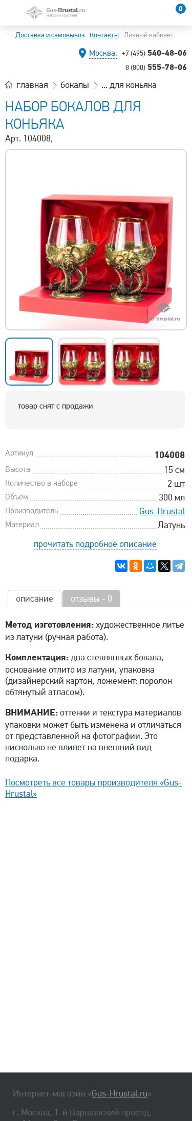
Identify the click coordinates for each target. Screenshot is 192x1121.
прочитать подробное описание (95, 544)
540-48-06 (154, 52)
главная (32, 84)
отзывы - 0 (91, 598)
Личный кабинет (149, 35)
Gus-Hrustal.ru (119, 1093)
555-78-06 (156, 67)
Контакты (104, 35)
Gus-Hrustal (162, 511)
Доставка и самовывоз (49, 35)
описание (34, 598)
